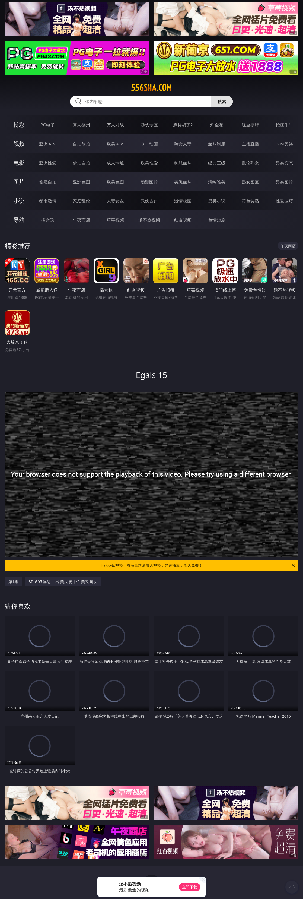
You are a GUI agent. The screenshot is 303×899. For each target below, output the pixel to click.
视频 (19, 143)
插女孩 (47, 220)
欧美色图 (115, 182)
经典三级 (216, 163)
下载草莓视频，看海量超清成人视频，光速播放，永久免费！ (198, 565)
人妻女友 (115, 201)
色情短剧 (216, 220)
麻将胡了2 (183, 125)
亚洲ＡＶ (47, 144)
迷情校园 (183, 201)
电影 (19, 162)
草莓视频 (115, 220)
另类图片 (284, 182)
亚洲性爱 (47, 163)
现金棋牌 (250, 125)
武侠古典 (149, 201)
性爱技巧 (284, 201)
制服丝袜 (183, 163)
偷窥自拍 (47, 182)
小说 (19, 200)
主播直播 (250, 144)
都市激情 (47, 201)
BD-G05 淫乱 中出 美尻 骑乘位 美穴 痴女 (62, 581)
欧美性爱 (149, 163)
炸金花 (216, 125)
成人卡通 (115, 163)
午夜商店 (81, 220)
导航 (19, 219)
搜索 (222, 102)
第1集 (13, 581)
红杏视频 (183, 220)
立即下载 (189, 886)
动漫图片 (149, 182)
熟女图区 (250, 182)
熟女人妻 (183, 144)
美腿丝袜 (183, 182)
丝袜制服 (216, 144)
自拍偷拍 (81, 144)
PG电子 (47, 125)
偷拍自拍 (81, 163)
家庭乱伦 (81, 201)
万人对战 (115, 125)
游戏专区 (149, 125)
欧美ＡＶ (115, 144)
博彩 (19, 124)
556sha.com (151, 87)
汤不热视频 (149, 220)
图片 (19, 181)
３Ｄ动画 (149, 144)
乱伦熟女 (250, 163)
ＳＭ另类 (284, 144)
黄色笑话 (250, 201)
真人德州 (81, 125)
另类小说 (216, 201)
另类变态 (284, 163)
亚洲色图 (81, 182)
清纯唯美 (216, 182)
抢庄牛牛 (284, 125)
